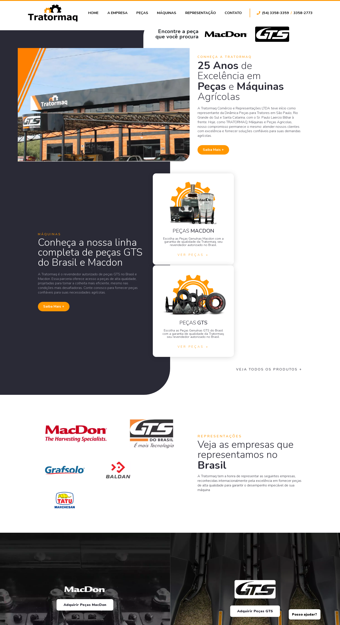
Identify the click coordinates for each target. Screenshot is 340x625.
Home (95, 13)
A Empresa (119, 13)
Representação (201, 13)
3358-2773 (303, 13)
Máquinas (167, 13)
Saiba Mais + (219, 154)
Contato (233, 13)
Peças (144, 13)
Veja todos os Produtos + (280, 286)
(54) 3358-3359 (275, 13)
